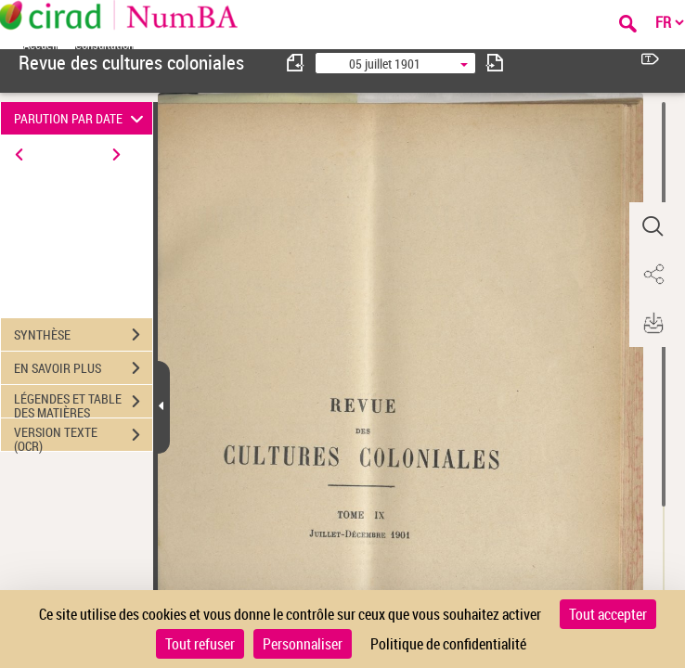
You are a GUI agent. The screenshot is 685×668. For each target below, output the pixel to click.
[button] (652, 226)
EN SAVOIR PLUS (83, 368)
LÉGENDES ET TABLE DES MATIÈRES (83, 403)
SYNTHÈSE (83, 335)
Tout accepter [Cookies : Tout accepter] (608, 614)
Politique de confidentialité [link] (448, 644)
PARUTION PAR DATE (81, 118)
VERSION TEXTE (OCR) (83, 437)
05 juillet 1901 (384, 63)
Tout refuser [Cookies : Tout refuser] (200, 644)
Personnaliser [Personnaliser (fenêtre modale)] (302, 644)
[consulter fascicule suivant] (495, 62)
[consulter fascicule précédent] (296, 62)
